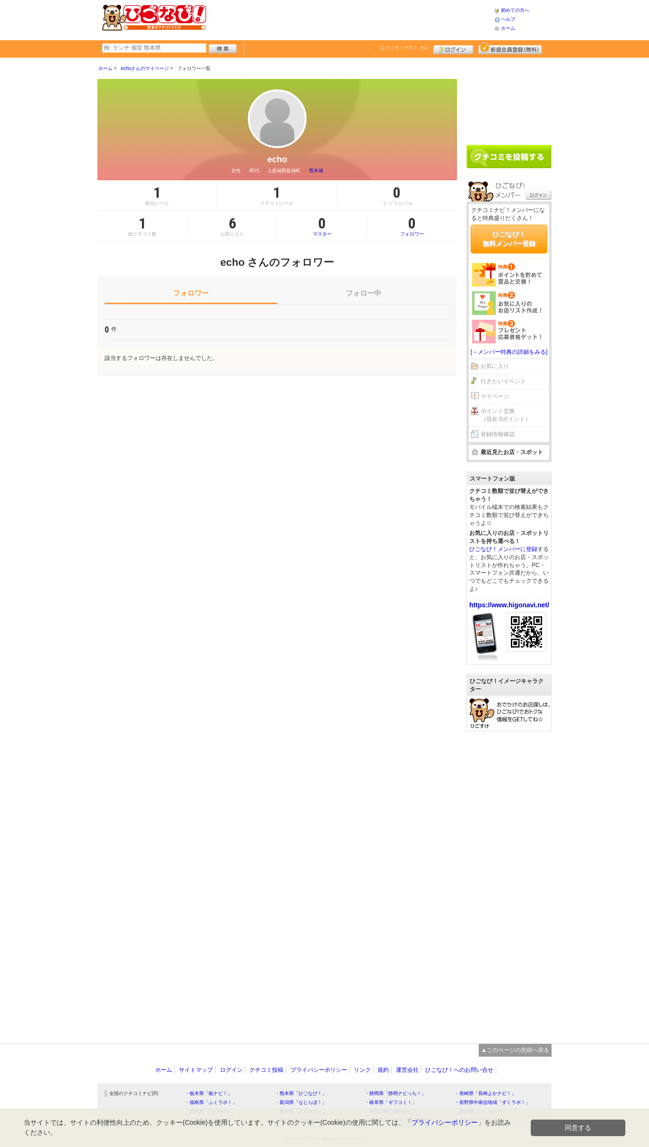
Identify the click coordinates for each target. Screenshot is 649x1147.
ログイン (453, 48)
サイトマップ (196, 1070)
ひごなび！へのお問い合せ (459, 1070)
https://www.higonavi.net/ (509, 605)
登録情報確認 (498, 434)
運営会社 (407, 1070)
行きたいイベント (503, 381)
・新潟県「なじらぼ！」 (301, 1102)
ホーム (508, 28)
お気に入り (495, 366)
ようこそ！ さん (404, 47)
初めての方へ (515, 10)
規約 (383, 1070)
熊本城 (316, 170)
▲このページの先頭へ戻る (515, 1050)
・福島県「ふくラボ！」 (211, 1102)
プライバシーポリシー (318, 1070)
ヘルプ (508, 19)
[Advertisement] (350, 19)
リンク (362, 1070)
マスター (322, 226)
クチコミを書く (509, 156)
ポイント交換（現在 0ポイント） (506, 415)
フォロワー (412, 226)
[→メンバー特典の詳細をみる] (509, 352)
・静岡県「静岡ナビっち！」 (395, 1093)
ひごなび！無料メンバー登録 (508, 238)
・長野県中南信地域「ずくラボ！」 (492, 1102)
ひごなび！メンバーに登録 (503, 549)
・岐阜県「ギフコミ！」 (391, 1102)
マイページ (495, 396)
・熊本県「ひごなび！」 (301, 1093)
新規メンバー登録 (510, 48)
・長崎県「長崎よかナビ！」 (485, 1093)
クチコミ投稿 (266, 1070)
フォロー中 (363, 293)
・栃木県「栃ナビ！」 (208, 1093)
